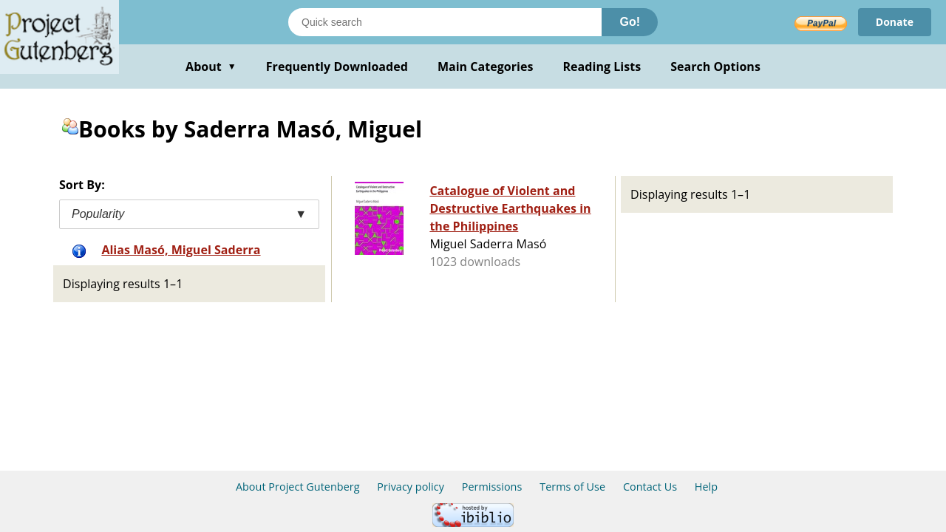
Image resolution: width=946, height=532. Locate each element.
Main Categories (486, 66)
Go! (629, 22)
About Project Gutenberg (298, 487)
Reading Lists (602, 66)
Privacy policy (410, 487)
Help (706, 487)
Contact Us (650, 487)
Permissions (492, 487)
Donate (894, 22)
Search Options (715, 66)
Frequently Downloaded (337, 66)
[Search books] (445, 22)
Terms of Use (572, 487)
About (211, 66)
